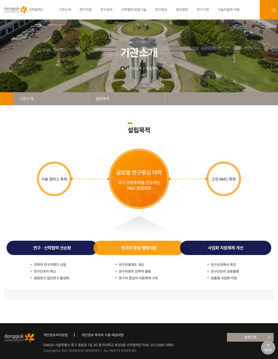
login (264, 10)
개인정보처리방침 (55, 335)
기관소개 (135, 68)
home (6, 98)
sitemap (273, 10)
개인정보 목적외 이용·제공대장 (103, 335)
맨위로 (268, 350)
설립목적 (152, 68)
